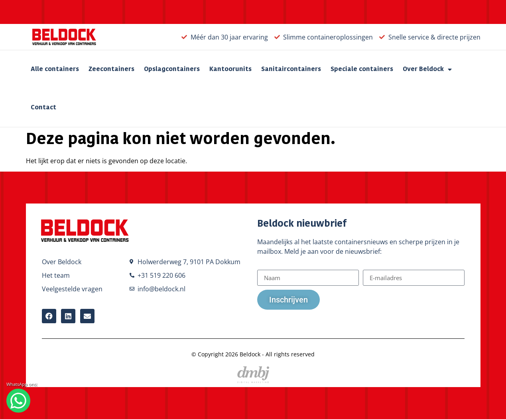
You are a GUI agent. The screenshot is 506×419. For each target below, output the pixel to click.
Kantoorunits (230, 69)
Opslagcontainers (172, 69)
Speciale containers (362, 69)
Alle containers (55, 69)
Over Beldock (427, 69)
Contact (43, 108)
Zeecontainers (111, 69)
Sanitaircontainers (291, 69)
